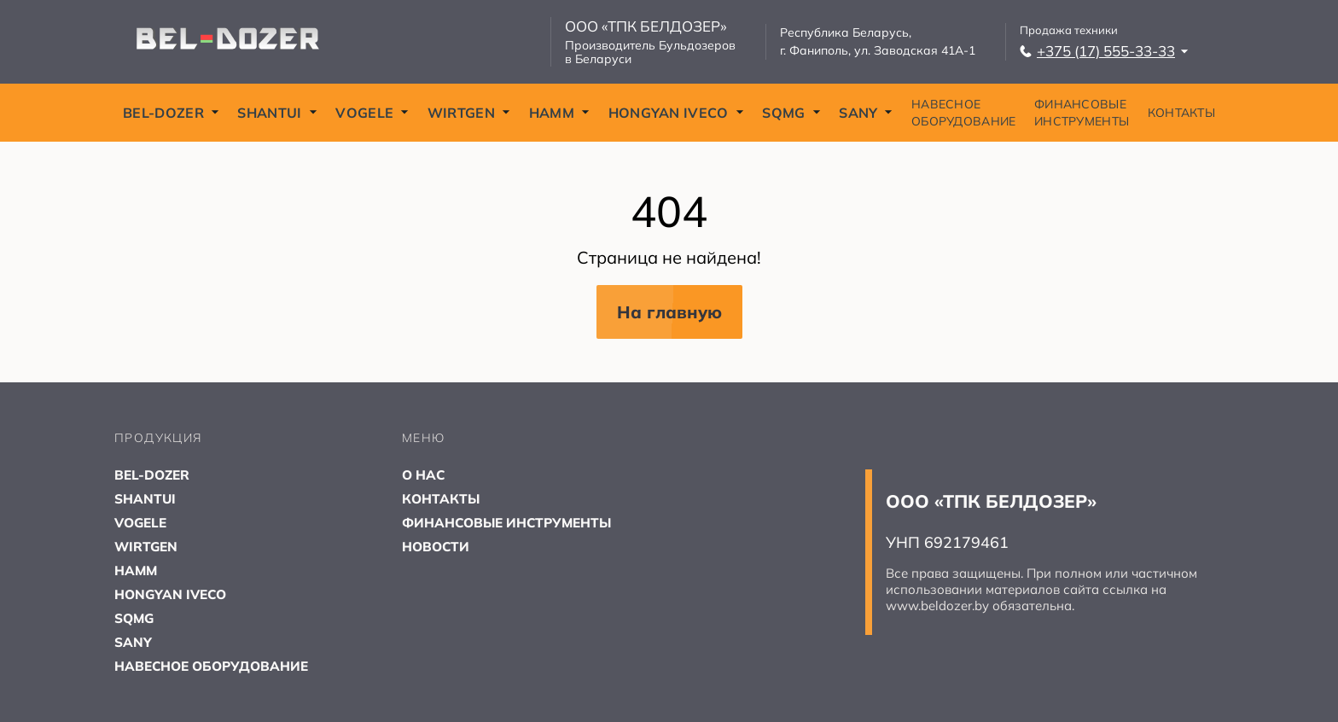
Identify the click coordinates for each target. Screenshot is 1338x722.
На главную (669, 312)
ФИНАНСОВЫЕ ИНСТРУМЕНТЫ (1081, 112)
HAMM (559, 112)
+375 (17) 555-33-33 (1104, 51)
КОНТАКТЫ (1181, 112)
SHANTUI (277, 112)
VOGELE (372, 112)
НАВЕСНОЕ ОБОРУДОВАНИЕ (963, 112)
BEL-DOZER (171, 112)
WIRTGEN (469, 112)
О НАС (424, 474)
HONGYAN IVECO (676, 112)
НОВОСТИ (437, 546)
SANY (866, 112)
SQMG (791, 112)
